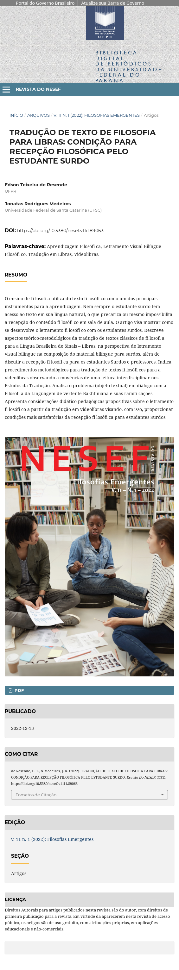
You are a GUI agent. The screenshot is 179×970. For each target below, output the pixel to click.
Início (16, 115)
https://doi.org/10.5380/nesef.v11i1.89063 (60, 230)
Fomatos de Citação (36, 794)
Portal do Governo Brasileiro (45, 3)
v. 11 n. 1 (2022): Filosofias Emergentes (97, 115)
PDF (18, 690)
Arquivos (38, 115)
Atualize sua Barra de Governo (112, 3)
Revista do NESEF (38, 89)
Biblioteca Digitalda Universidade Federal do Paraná (129, 66)
